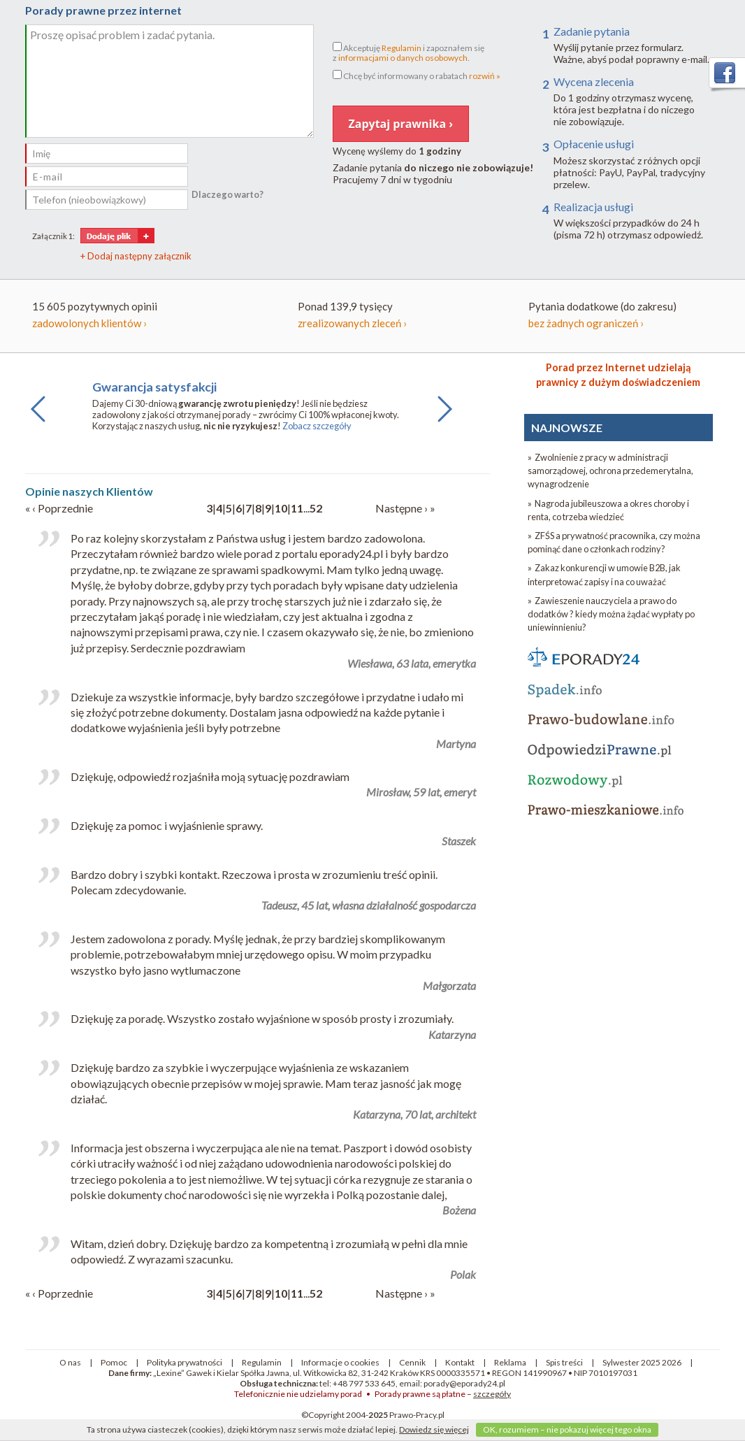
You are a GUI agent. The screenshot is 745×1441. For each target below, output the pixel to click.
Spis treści (564, 1362)
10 (281, 508)
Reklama (510, 1362)
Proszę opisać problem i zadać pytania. (169, 81)
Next (441, 422)
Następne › (402, 508)
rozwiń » (484, 76)
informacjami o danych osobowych (403, 57)
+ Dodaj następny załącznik (135, 255)
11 (297, 508)
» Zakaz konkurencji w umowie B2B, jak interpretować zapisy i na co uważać (604, 574)
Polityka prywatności (184, 1362)
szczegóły (492, 1394)
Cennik (412, 1362)
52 (316, 508)
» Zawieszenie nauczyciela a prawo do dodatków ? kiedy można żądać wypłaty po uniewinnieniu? (611, 614)
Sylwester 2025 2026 (641, 1362)
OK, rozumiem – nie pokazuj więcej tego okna (567, 1429)
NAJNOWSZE (566, 427)
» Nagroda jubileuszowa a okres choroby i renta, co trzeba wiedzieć (608, 510)
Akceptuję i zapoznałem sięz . (408, 52)
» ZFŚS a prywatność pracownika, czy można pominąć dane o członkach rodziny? (614, 542)
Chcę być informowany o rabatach (416, 75)
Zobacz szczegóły (317, 425)
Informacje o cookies (340, 1362)
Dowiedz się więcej (434, 1429)
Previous (38, 422)
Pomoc (114, 1362)
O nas (70, 1362)
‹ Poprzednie (62, 508)
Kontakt (460, 1362)
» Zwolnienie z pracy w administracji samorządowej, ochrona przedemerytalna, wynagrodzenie (610, 470)
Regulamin (401, 48)
